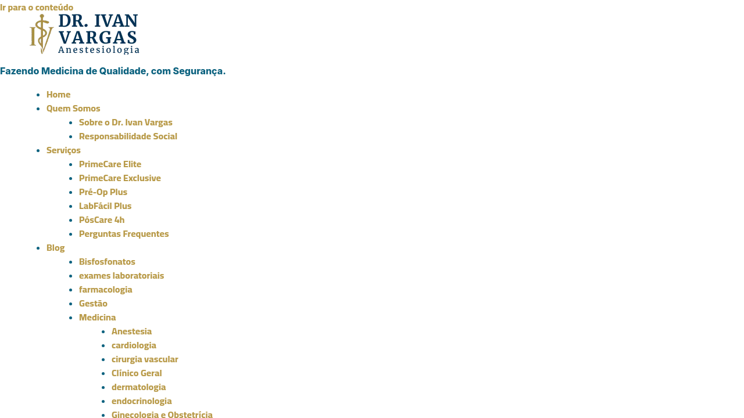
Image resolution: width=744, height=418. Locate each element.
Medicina (97, 317)
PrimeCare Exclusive (120, 177)
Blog (55, 247)
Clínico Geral (137, 372)
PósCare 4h (102, 219)
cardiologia (134, 345)
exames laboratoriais (121, 275)
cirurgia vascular (145, 358)
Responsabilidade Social (128, 136)
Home (58, 94)
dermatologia (139, 386)
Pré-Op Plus (103, 191)
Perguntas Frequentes (124, 233)
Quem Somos (73, 108)
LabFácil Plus (105, 205)
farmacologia (106, 289)
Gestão (93, 303)
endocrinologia (142, 400)
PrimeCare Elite (110, 163)
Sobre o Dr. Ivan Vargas (126, 122)
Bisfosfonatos (107, 261)
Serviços (63, 149)
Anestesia (132, 331)
